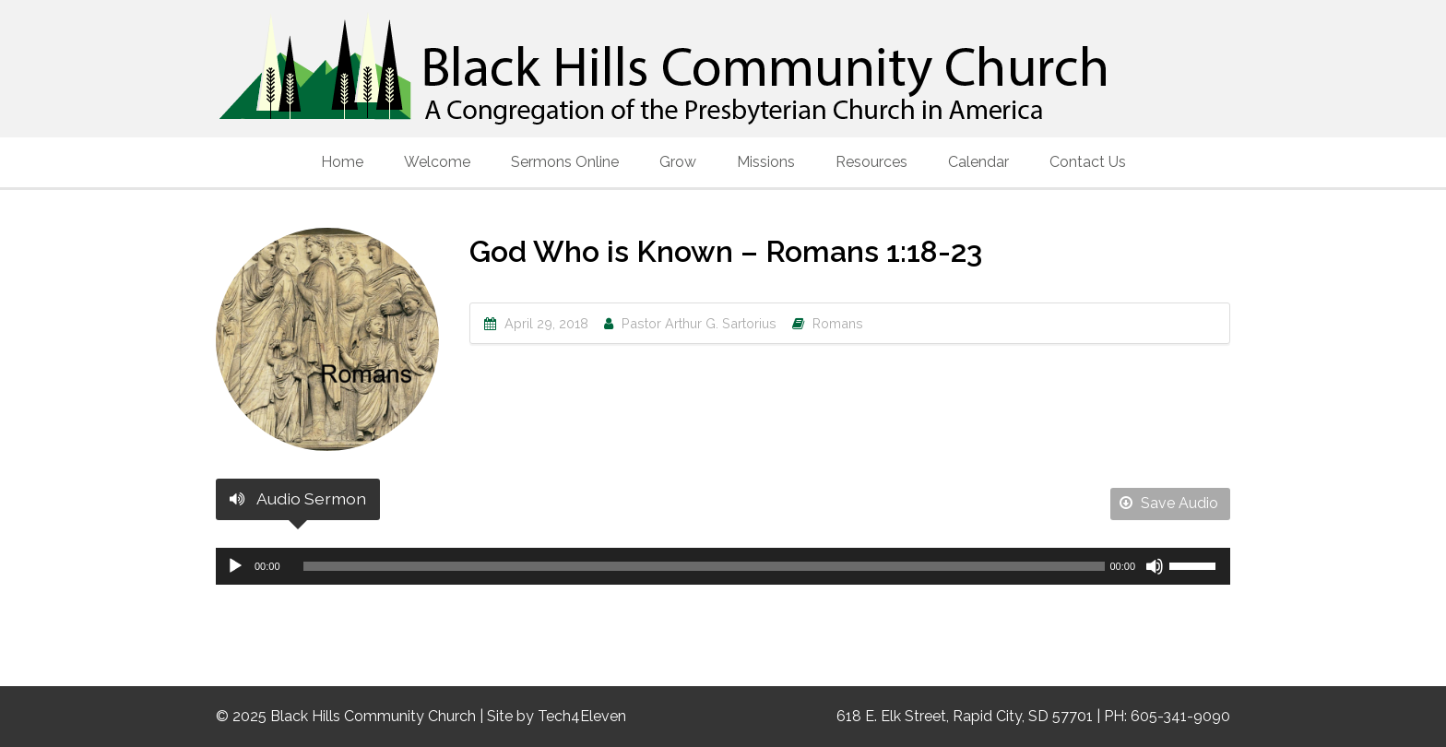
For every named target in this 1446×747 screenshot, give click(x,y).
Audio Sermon (298, 498)
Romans (837, 323)
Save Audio (1169, 503)
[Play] (235, 566)
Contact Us (1087, 162)
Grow (677, 162)
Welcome (437, 162)
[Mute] (1154, 566)
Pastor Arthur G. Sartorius (699, 323)
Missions (766, 162)
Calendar (978, 162)
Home (342, 162)
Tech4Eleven (582, 716)
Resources (871, 162)
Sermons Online (565, 162)
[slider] (704, 566)
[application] (723, 566)
